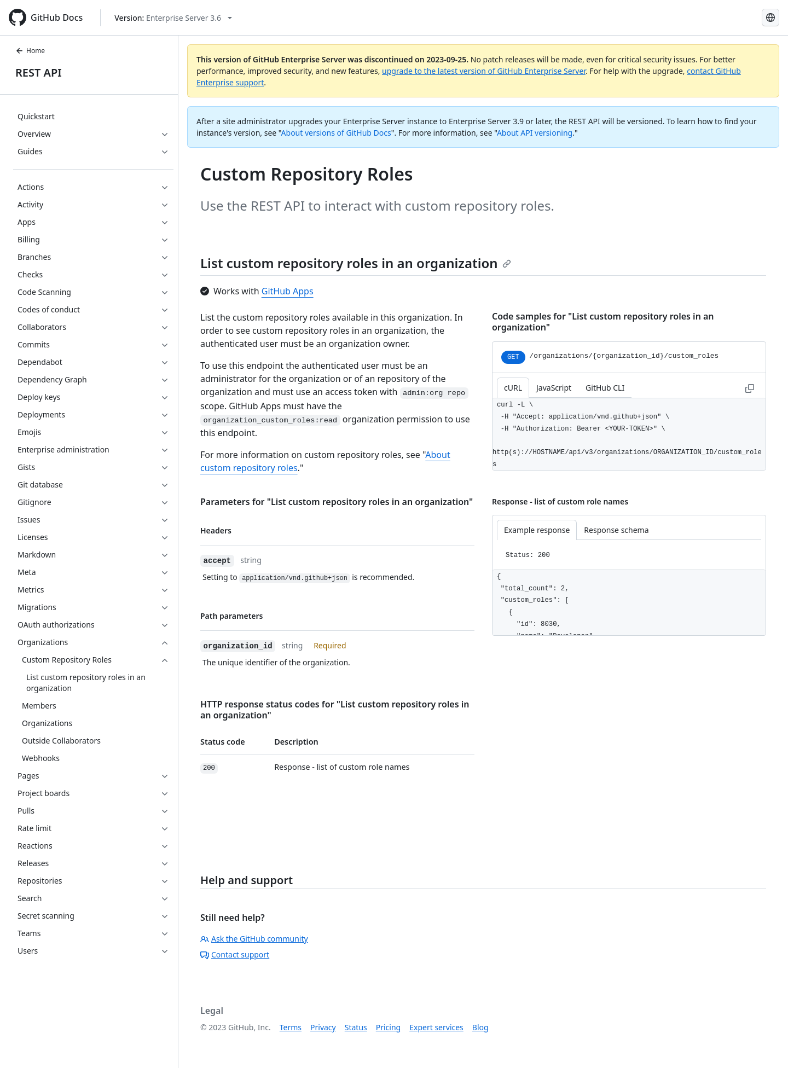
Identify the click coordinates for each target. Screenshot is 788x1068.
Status (356, 1027)
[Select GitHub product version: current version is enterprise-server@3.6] (173, 17)
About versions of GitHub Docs (336, 132)
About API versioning (534, 132)
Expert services (436, 1027)
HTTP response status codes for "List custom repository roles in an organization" (335, 709)
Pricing (388, 1027)
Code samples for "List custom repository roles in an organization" (603, 321)
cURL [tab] (513, 387)
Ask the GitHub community (254, 938)
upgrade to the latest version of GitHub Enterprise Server (484, 71)
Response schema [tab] (616, 530)
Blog (480, 1027)
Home (30, 50)
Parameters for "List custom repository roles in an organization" (336, 502)
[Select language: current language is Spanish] (770, 17)
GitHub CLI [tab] (605, 387)
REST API (38, 72)
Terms (291, 1027)
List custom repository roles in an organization (355, 263)
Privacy (323, 1027)
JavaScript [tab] (553, 387)
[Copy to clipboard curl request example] (750, 388)
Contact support (234, 954)
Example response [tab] (537, 530)
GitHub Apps (288, 291)
